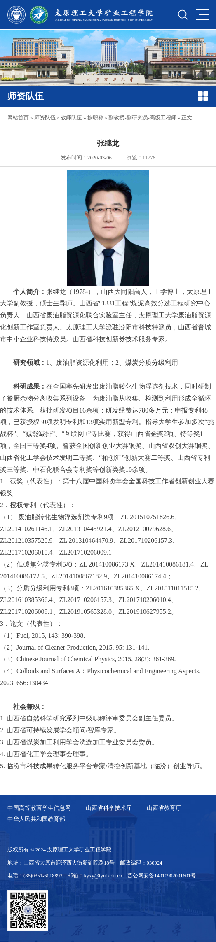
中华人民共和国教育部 (36, 819)
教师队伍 (71, 118)
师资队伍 (45, 118)
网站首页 (18, 118)
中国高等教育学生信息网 (39, 807)
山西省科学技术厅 (109, 807)
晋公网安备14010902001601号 (161, 876)
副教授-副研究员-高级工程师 (142, 118)
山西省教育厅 (164, 807)
